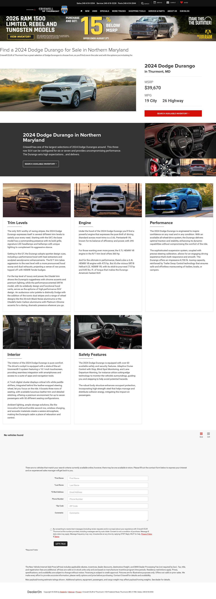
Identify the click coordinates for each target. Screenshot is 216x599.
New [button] (87, 11)
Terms (56, 537)
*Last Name (59, 485)
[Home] (81, 11)
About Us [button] (172, 11)
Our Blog (184, 11)
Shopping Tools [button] (137, 11)
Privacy (78, 592)
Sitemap (71, 592)
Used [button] (94, 11)
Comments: (59, 513)
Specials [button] (104, 11)
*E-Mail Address (57, 492)
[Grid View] (201, 435)
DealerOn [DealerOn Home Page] (63, 592)
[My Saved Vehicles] (184, 2)
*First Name (59, 478)
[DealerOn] (34, 592)
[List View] (208, 435)
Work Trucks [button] (119, 11)
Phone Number (58, 499)
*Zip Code (60, 506)
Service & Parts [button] (156, 11)
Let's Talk (61, 543)
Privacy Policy (146, 534)
